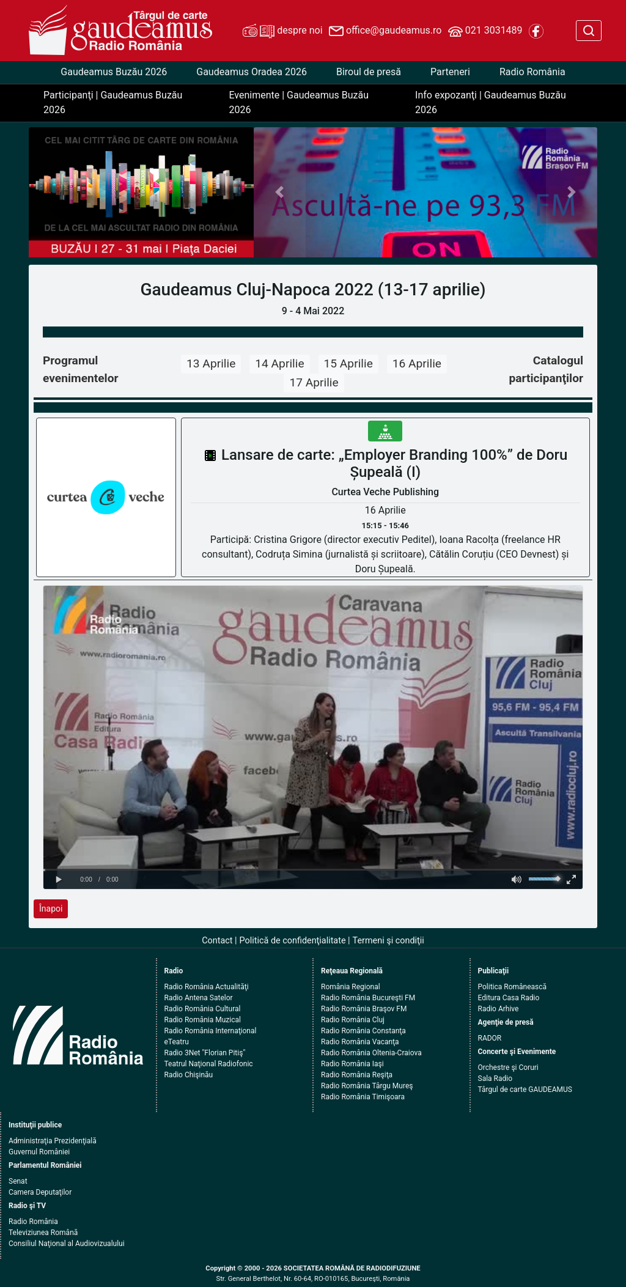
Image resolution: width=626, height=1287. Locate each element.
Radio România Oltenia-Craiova (371, 1053)
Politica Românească (512, 987)
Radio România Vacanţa (360, 1042)
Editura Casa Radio (509, 998)
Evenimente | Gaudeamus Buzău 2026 (299, 102)
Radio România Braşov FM (364, 1009)
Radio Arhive (498, 1009)
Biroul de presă (368, 72)
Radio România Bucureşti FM (368, 998)
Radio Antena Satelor (198, 998)
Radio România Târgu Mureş (367, 1086)
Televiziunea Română (43, 1232)
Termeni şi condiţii (388, 940)
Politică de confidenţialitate (293, 940)
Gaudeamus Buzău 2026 (114, 72)
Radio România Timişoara (363, 1097)
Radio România (532, 72)
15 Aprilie (348, 363)
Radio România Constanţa (363, 1031)
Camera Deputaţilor (40, 1192)
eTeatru (176, 1042)
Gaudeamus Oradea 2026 (251, 72)
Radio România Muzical (202, 1020)
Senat (18, 1181)
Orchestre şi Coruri (508, 1067)
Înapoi (50, 908)
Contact (217, 940)
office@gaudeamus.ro (385, 31)
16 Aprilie (416, 363)
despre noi (282, 31)
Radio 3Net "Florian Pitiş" (205, 1053)
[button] (279, 192)
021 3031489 (485, 31)
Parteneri (450, 72)
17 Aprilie (313, 382)
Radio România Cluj (353, 1020)
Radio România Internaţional (210, 1031)
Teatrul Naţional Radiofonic (208, 1064)
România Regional (350, 987)
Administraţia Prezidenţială (53, 1141)
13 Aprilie (210, 363)
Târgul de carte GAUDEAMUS (525, 1089)
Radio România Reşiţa (356, 1075)
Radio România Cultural (202, 1009)
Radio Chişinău (188, 1075)
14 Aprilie (279, 363)
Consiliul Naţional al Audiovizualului (67, 1243)
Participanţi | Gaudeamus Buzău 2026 (112, 102)
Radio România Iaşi (352, 1064)
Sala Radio (495, 1078)
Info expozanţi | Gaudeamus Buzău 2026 (490, 102)
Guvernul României (39, 1152)
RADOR (490, 1038)
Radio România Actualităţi (206, 987)
